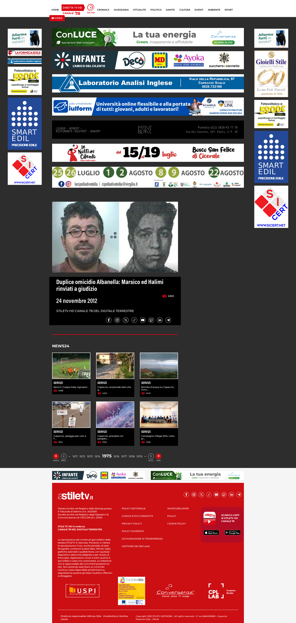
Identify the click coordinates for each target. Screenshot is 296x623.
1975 (107, 456)
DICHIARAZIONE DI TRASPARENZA (142, 538)
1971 (75, 456)
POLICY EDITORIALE (134, 508)
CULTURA (184, 9)
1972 (82, 456)
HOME (55, 9)
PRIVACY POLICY (132, 523)
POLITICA (156, 9)
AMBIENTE (214, 9)
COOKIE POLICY (176, 523)
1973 (90, 456)
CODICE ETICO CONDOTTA (137, 516)
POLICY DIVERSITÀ (133, 531)
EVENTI (199, 9)
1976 (116, 456)
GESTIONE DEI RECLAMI (136, 546)
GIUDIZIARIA (121, 9)
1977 (124, 456)
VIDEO (57, 18)
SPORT (229, 9)
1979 (139, 456)
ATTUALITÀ (139, 9)
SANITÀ (170, 9)
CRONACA (103, 9)
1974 (97, 456)
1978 (132, 456)
